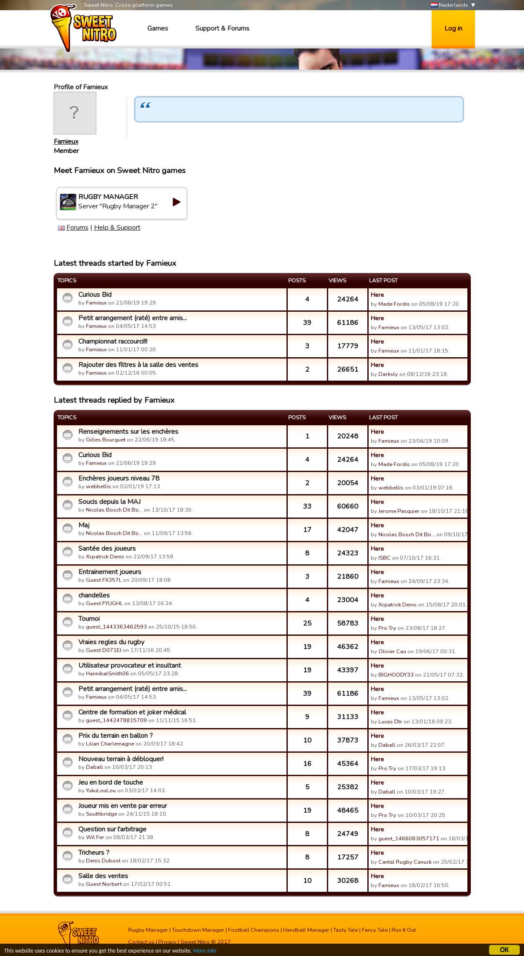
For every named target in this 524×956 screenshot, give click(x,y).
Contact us (141, 942)
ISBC (384, 558)
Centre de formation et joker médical (132, 712)
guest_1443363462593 (116, 627)
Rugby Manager (148, 930)
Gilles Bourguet (106, 440)
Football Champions (253, 930)
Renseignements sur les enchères (128, 432)
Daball (386, 745)
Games (157, 28)
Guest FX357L (104, 580)
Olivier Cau (392, 651)
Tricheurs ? (93, 853)
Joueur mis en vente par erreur (122, 806)
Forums (77, 227)
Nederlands (449, 5)
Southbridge (101, 814)
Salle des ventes (103, 876)
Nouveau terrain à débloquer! (120, 759)
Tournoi (89, 619)
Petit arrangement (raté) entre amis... (132, 318)
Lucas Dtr (390, 722)
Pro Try (387, 628)
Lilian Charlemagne (110, 744)
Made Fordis (394, 304)
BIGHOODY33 (396, 675)
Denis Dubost (103, 861)
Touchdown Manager (198, 930)
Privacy (167, 942)
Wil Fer (95, 837)
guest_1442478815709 (116, 720)
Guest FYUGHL (104, 603)
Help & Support (117, 227)
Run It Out (404, 930)
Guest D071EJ (103, 650)
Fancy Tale (375, 930)
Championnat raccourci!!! (112, 341)
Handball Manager (306, 930)
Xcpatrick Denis (105, 557)
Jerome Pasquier (399, 511)
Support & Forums (222, 28)
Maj (83, 525)
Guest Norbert (104, 884)
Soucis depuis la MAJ (109, 502)
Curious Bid (95, 295)
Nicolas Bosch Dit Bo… (114, 510)
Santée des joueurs (107, 549)
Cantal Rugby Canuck (405, 862)
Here (377, 294)
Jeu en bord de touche (110, 782)
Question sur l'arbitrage (112, 829)
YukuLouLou (101, 790)
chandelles (94, 595)
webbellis (98, 486)
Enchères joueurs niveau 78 (119, 478)
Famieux (66, 141)
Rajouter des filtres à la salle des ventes (138, 365)
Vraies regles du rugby (111, 642)
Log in (453, 28)
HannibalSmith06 (107, 673)
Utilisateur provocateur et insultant (129, 666)
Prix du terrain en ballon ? (115, 736)
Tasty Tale (345, 930)
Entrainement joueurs (109, 572)
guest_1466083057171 (408, 838)
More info (204, 951)
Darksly (388, 374)
